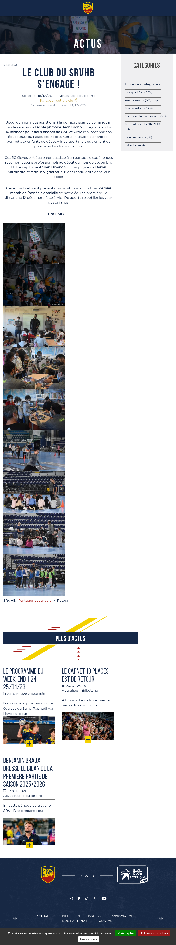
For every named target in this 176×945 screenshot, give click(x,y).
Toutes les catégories (142, 83)
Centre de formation (146, 116)
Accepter (125, 933)
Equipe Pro (86, 95)
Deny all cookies (154, 933)
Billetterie (90, 690)
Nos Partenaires (77, 920)
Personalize (89, 939)
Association (139, 108)
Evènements (138, 136)
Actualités (66, 95)
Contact (106, 920)
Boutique (96, 916)
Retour (10, 64)
